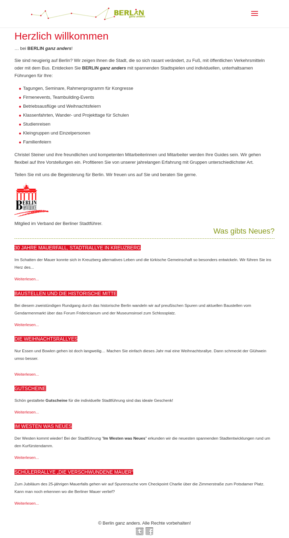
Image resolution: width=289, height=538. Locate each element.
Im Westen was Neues (43, 426)
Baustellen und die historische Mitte (65, 293)
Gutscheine (30, 388)
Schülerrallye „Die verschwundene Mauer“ (73, 472)
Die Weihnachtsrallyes (45, 339)
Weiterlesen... (26, 279)
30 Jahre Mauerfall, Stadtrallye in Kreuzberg (77, 247)
